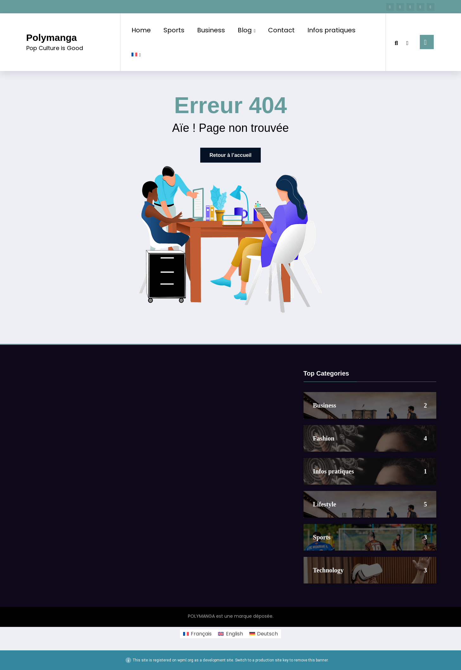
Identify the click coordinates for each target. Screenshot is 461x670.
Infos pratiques (331, 30)
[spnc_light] (407, 42)
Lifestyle (324, 504)
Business (211, 30)
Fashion (324, 438)
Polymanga (51, 37)
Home (141, 30)
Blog (246, 30)
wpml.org (185, 660)
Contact (281, 30)
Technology (328, 570)
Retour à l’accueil (230, 155)
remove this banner (311, 660)
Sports (173, 30)
